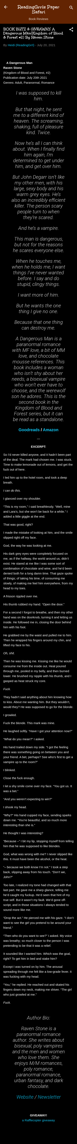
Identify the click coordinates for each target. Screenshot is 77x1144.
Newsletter (49, 1097)
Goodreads (29, 430)
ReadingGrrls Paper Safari (38, 9)
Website (24, 1097)
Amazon (51, 430)
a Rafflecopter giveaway (38, 1120)
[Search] (71, 8)
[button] (71, 30)
